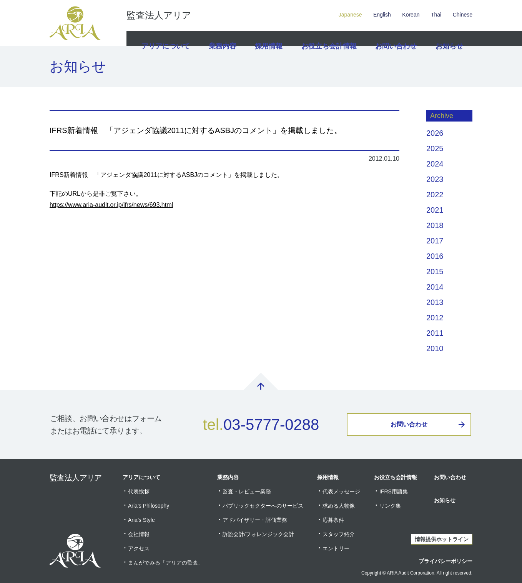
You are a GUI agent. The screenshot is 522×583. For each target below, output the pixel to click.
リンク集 (390, 506)
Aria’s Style (141, 520)
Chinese (462, 15)
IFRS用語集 (393, 491)
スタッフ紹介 (339, 534)
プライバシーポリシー (445, 561)
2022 (435, 194)
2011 (435, 333)
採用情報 (270, 38)
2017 (435, 241)
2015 (435, 271)
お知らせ (448, 38)
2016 (435, 256)
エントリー (336, 548)
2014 (435, 287)
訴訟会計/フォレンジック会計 (258, 534)
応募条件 (333, 520)
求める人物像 (339, 506)
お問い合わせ (394, 38)
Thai (436, 15)
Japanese (350, 15)
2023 (435, 179)
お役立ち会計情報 (329, 38)
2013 (435, 302)
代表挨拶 (139, 491)
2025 (435, 148)
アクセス (139, 548)
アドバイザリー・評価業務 (255, 520)
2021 (435, 210)
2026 (435, 133)
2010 (435, 348)
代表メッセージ (341, 491)
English (382, 15)
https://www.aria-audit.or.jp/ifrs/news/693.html (111, 205)
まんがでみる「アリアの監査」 (165, 563)
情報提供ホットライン (442, 539)
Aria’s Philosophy (148, 506)
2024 (435, 164)
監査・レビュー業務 (247, 491)
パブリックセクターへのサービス (263, 506)
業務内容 (221, 38)
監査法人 (158, 15)
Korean (410, 15)
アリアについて (164, 38)
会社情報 (139, 534)
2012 (435, 317)
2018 (435, 225)
